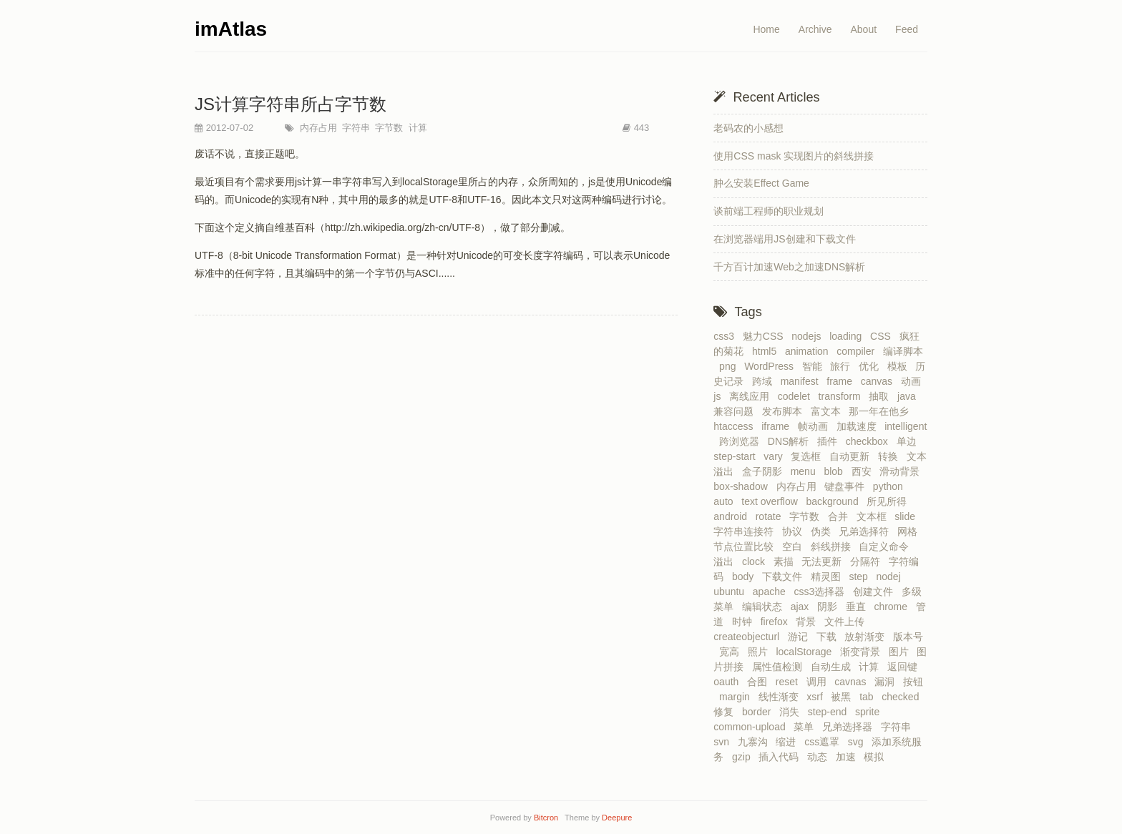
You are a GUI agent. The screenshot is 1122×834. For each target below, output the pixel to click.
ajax (802, 606)
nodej (892, 576)
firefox (777, 621)
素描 (786, 561)
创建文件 (876, 591)
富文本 (829, 411)
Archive (815, 29)
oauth (728, 681)
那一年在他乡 (881, 411)
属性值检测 (780, 666)
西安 (864, 471)
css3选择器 (822, 591)
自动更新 (852, 456)
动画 (914, 381)
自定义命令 (886, 546)
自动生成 (834, 666)
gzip (744, 756)
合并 (841, 516)
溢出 (726, 561)
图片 (901, 651)
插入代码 (781, 756)
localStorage (806, 651)
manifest (802, 381)
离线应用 (752, 396)
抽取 (881, 396)
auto (725, 501)
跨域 (765, 381)
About (863, 29)
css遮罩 (824, 741)
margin (737, 696)
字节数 (388, 127)
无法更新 (824, 561)
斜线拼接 (834, 546)
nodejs (808, 336)
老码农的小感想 (748, 128)
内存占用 (317, 127)
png (730, 366)
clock (756, 561)
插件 (830, 441)
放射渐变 (867, 636)
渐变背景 (863, 651)
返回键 (905, 666)
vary (776, 456)
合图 (760, 681)
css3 (726, 336)
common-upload (752, 726)
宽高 (732, 651)
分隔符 (868, 561)
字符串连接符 (746, 531)
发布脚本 (785, 411)
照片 (761, 651)
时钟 (745, 621)
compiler (858, 351)
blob (836, 471)
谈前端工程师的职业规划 (768, 211)
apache (772, 591)
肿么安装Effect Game (761, 183)
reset (790, 681)
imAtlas (231, 29)
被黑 (844, 696)
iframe (778, 426)
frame (842, 381)
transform (843, 396)
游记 (801, 636)
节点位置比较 (746, 546)
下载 (829, 636)
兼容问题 (736, 411)
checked (903, 696)
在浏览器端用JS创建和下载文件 (784, 239)
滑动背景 (902, 471)
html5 (767, 351)
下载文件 (785, 576)
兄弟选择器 (850, 726)
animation (809, 351)
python (891, 486)
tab (869, 696)
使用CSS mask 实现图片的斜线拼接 (793, 156)
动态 (820, 756)
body (745, 576)
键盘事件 (847, 486)
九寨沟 (756, 741)
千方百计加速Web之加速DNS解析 (789, 267)
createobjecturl (749, 636)
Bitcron (548, 817)
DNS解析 (791, 441)
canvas (879, 381)
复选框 (808, 456)
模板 (900, 366)
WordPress (771, 366)
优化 (871, 366)
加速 (849, 756)
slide (907, 516)
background (835, 501)
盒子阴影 (765, 471)
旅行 (843, 366)
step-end (830, 711)
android (732, 516)
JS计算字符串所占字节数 (290, 104)
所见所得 (889, 501)
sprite (870, 711)
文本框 (874, 516)
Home (766, 29)
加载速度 (859, 426)
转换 (891, 456)
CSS (883, 336)
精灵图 (829, 576)
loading (848, 336)
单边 (909, 441)
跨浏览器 (742, 441)
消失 (792, 711)
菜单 (806, 726)
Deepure (617, 817)
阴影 (830, 606)
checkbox (870, 441)
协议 (795, 531)
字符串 (355, 127)
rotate (771, 516)
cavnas (853, 681)
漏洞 (887, 681)
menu (806, 471)
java (909, 396)
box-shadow (743, 486)
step (861, 576)
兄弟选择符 (866, 531)
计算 (416, 127)
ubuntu (731, 591)
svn (724, 741)
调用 (819, 681)
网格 (910, 531)
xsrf (817, 696)
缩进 (788, 741)
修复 (726, 711)
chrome (893, 606)
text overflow (772, 501)
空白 (795, 546)
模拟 (876, 756)
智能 (815, 366)
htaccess (735, 426)
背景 (808, 621)
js (719, 396)
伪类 (823, 531)
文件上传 (847, 621)
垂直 (859, 606)
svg (858, 741)
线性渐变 (781, 696)
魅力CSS (766, 336)
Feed (906, 29)
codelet (797, 396)
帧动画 (816, 426)
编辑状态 (765, 606)
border (759, 711)
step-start (737, 456)
